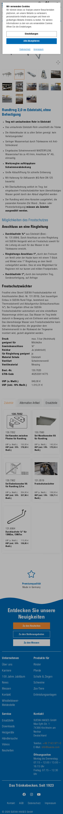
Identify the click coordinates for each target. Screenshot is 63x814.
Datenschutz (25, 49)
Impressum (39, 49)
